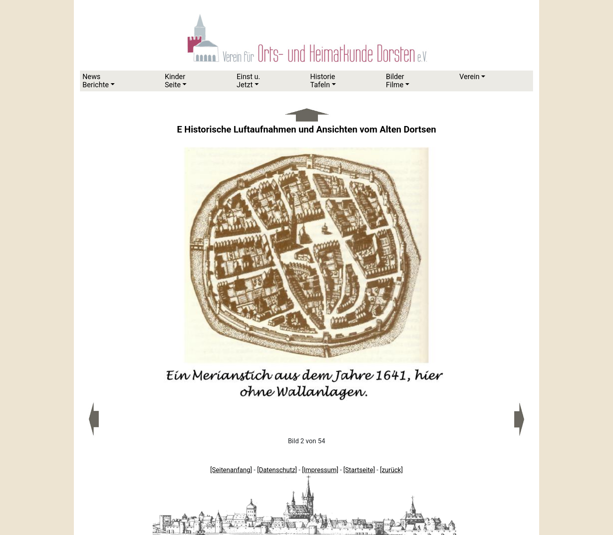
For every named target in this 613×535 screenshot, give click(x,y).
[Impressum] (320, 470)
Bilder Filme (395, 80)
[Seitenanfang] (231, 470)
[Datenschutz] (277, 470)
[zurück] (391, 470)
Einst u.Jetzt (248, 80)
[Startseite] (359, 470)
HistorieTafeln (322, 80)
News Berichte (95, 80)
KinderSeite (175, 80)
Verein (470, 77)
